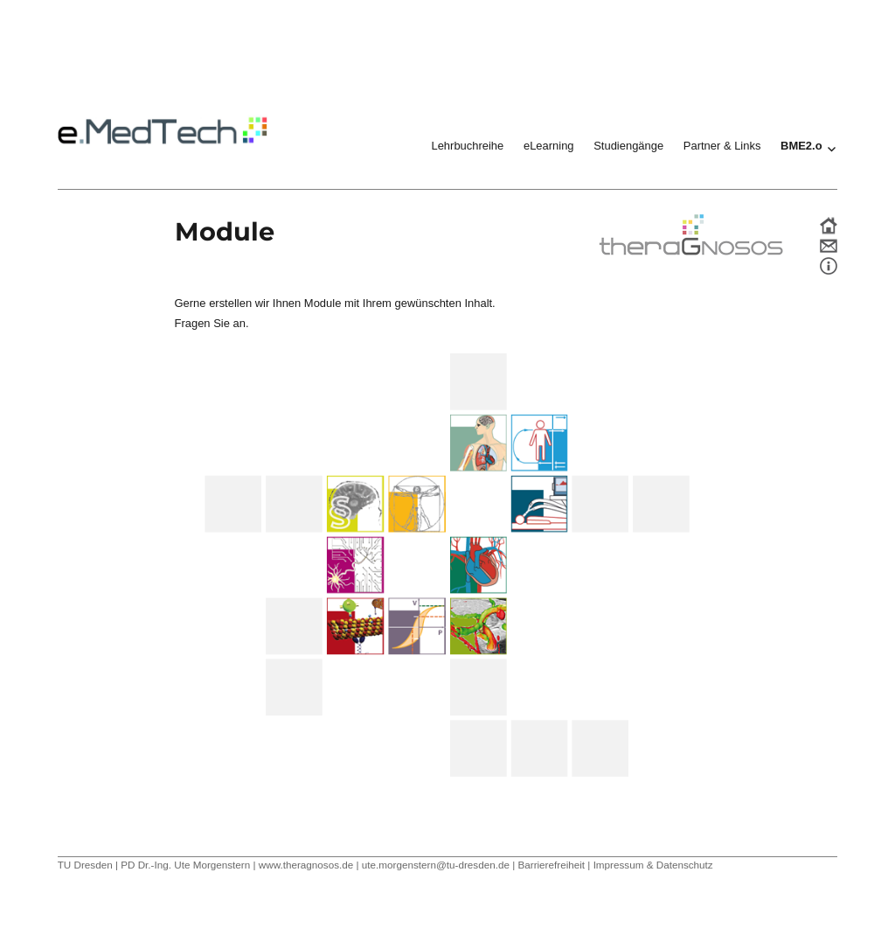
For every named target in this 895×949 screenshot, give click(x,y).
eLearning (549, 145)
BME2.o (801, 145)
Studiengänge (628, 145)
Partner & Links (722, 145)
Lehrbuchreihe (467, 145)
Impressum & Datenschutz (653, 864)
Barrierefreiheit (551, 864)
